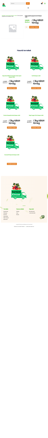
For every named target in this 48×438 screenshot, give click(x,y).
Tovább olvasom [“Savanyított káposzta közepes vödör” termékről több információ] (12, 163)
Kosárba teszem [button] (12, 88)
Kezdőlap (3, 15)
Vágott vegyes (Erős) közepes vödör (36, 115)
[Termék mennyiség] (27, 27)
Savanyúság (8, 15)
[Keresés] (28, 3)
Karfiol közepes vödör (36, 75)
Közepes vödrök (14, 15)
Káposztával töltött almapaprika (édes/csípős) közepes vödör (11, 76)
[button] (28, 8)
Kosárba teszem (34, 27)
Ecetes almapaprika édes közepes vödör (11, 115)
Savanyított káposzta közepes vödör (11, 154)
